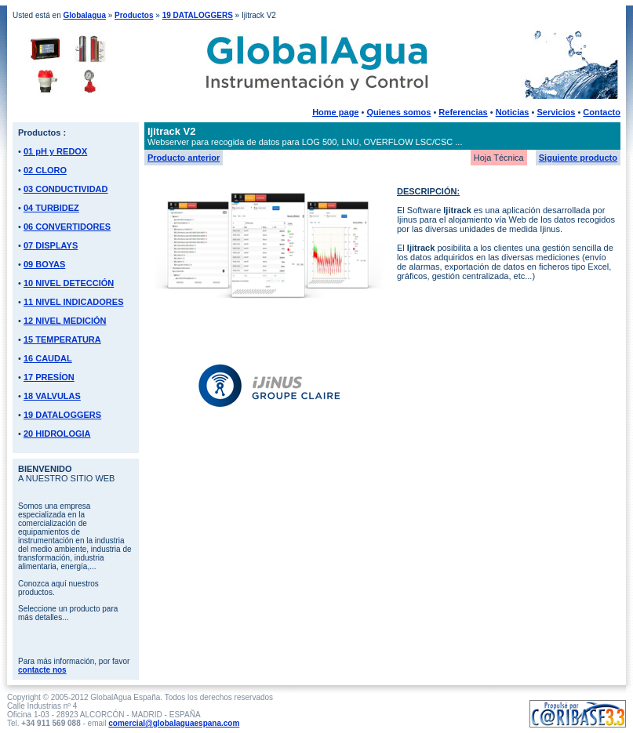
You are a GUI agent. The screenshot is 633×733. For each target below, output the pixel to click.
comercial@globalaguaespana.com (173, 723)
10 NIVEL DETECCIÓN (69, 283)
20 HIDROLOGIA (57, 433)
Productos (134, 15)
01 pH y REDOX (55, 151)
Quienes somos (398, 112)
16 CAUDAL (48, 358)
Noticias (512, 112)
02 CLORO (45, 170)
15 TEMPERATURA (62, 339)
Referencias (462, 112)
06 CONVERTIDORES (67, 226)
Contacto (601, 112)
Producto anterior (183, 157)
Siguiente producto (578, 157)
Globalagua (84, 15)
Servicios (556, 112)
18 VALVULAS (52, 396)
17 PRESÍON (49, 377)
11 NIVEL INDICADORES (74, 302)
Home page (335, 112)
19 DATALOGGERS (197, 15)
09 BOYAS (44, 264)
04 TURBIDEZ (51, 207)
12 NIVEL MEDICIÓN (65, 320)
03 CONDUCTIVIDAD (66, 189)
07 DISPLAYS (51, 245)
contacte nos (42, 670)
